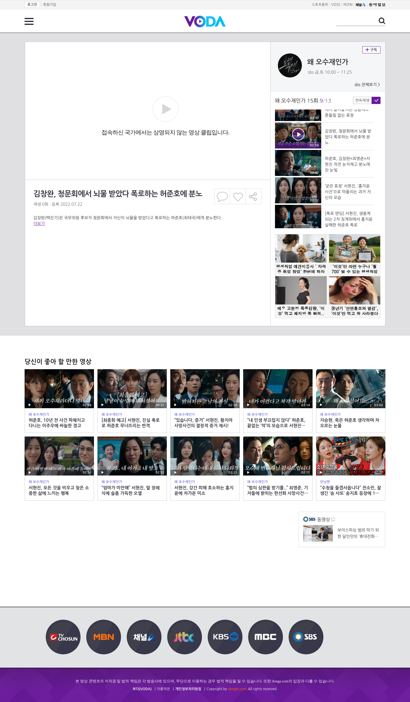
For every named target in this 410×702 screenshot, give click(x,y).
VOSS (335, 4)
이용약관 (163, 689)
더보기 (39, 224)
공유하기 (253, 196)
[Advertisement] (147, 249)
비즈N (347, 4)
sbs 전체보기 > (367, 85)
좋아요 (238, 196)
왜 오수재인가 (327, 62)
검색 (381, 20)
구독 (371, 49)
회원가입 (49, 4)
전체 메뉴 (29, 21)
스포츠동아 (320, 4)
